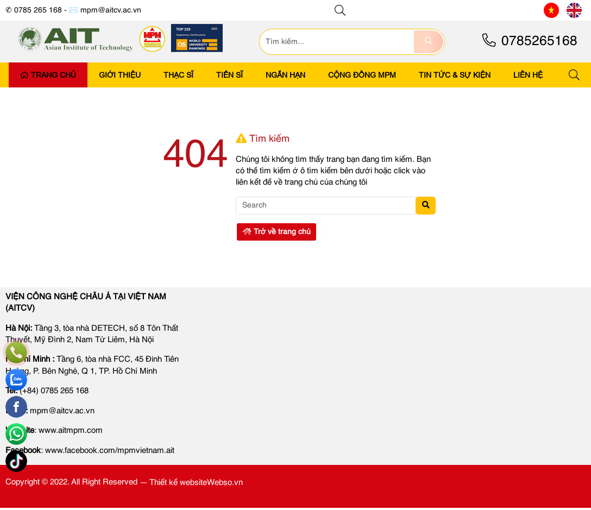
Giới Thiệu (120, 75)
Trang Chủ (48, 75)
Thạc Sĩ (178, 75)
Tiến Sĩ (229, 75)
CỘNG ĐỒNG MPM (362, 75)
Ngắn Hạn (285, 75)
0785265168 (529, 41)
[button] (340, 11)
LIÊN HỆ (528, 75)
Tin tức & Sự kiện (455, 75)
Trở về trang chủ (277, 232)
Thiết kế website (178, 482)
